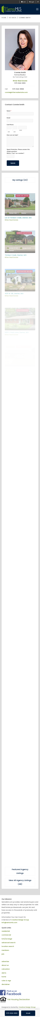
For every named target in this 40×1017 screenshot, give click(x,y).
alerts (4, 973)
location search (8, 946)
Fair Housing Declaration (18, 999)
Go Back (12, 18)
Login (31, 2)
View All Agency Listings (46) (20, 882)
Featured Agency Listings (20, 871)
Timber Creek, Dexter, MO (16, 269)
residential (6, 931)
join (3, 954)
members (5, 950)
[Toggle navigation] (37, 9)
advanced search (8, 943)
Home (4, 18)
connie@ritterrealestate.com (16, 92)
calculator (6, 969)
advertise (5, 961)
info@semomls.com (9, 922)
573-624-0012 (11, 1013)
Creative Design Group (20, 920)
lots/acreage (7, 939)
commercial (6, 935)
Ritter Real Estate (20, 81)
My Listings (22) (20, 180)
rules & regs (6, 981)
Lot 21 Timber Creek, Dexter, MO (18, 229)
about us (5, 965)
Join (23, 2)
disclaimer (6, 984)
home (4, 977)
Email (28, 1013)
